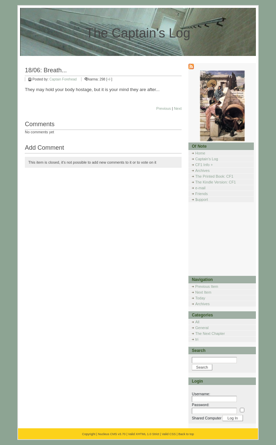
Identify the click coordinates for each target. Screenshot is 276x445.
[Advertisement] (222, 241)
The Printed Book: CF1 (214, 176)
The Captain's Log (138, 33)
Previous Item (206, 286)
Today (200, 298)
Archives (202, 170)
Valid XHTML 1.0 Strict (143, 434)
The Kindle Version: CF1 (215, 182)
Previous (163, 108)
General (202, 328)
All (197, 322)
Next (178, 108)
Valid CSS (169, 434)
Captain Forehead (63, 79)
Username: (201, 394)
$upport (201, 199)
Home (200, 153)
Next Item (203, 292)
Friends (201, 194)
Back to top (186, 434)
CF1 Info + (204, 165)
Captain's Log (206, 159)
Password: (200, 405)
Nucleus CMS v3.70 (111, 434)
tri (196, 339)
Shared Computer (206, 418)
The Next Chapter (210, 333)
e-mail (200, 188)
